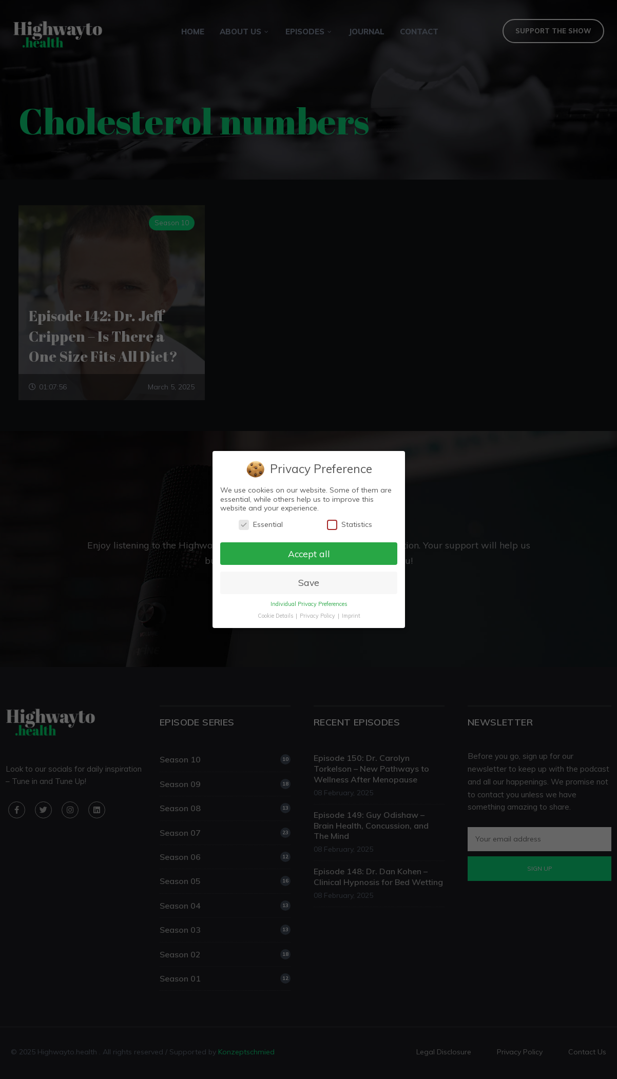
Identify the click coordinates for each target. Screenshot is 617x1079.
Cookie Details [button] (275, 616)
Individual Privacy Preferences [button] (308, 604)
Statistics (349, 524)
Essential (260, 524)
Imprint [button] (350, 616)
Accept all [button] (308, 553)
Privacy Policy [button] (317, 616)
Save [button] (308, 582)
